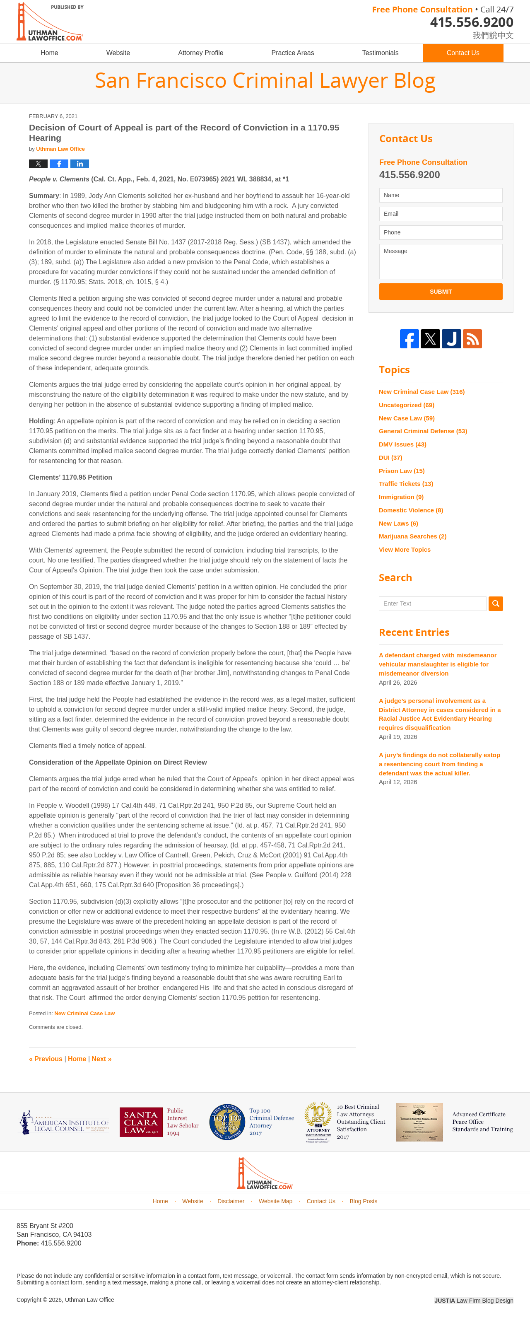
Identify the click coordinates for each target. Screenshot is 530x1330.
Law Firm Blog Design (473, 1300)
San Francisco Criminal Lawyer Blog (50, 21)
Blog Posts (364, 1201)
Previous (46, 1058)
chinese (484, 33)
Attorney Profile (200, 52)
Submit (441, 291)
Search (496, 603)
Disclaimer (230, 1201)
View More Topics (405, 549)
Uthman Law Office (89, 1299)
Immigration (401, 496)
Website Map (275, 1201)
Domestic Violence (411, 510)
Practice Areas (293, 52)
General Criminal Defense (423, 430)
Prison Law (402, 470)
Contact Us (463, 52)
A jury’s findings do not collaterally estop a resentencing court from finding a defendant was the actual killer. (439, 764)
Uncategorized (406, 404)
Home (49, 52)
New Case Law (407, 418)
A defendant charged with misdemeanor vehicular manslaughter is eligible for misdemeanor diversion (438, 664)
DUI (390, 457)
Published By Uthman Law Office (443, 22)
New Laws (398, 523)
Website (118, 52)
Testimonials (380, 52)
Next (102, 1058)
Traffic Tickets (406, 483)
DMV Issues (402, 444)
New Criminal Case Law (84, 1013)
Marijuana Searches (412, 536)
